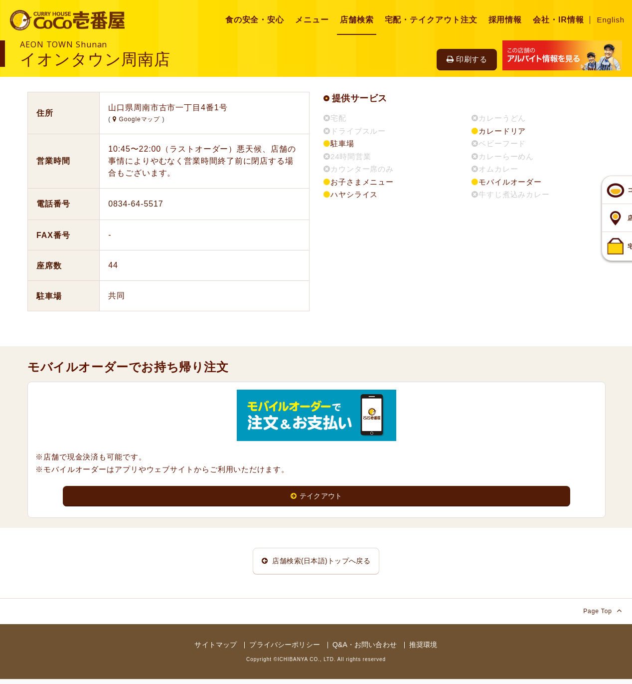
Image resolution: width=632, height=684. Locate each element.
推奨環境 (423, 650)
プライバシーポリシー (284, 650)
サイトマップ (215, 650)
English (611, 19)
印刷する (467, 59)
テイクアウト (316, 496)
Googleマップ (137, 119)
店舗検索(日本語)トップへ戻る (316, 563)
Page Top (602, 616)
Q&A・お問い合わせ (364, 650)
